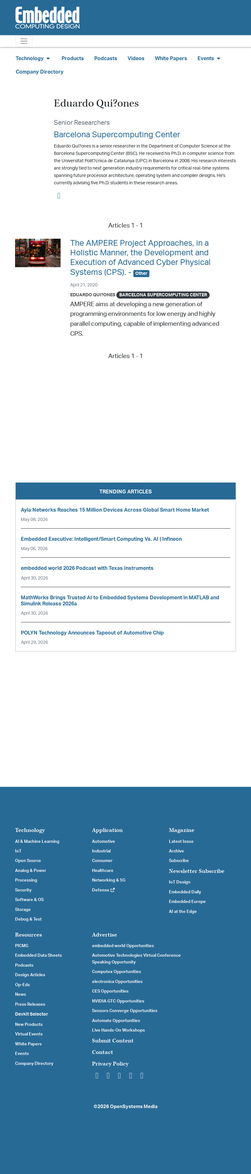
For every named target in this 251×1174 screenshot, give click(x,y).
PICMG (21, 946)
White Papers (171, 58)
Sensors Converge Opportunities (124, 1011)
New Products (29, 1024)
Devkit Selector (31, 1014)
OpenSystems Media (133, 1106)
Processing (26, 880)
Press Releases (30, 1004)
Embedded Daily (185, 892)
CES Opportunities (110, 991)
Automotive (103, 841)
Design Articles (30, 975)
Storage (23, 910)
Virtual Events (29, 1034)
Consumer (102, 861)
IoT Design (179, 882)
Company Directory (39, 72)
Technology (30, 830)
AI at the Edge (183, 912)
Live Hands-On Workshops (118, 1030)
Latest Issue (181, 841)
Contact (102, 1052)
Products (73, 58)
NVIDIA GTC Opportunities (118, 1001)
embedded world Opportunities (123, 946)
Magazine (181, 830)
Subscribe (179, 861)
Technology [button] (33, 58)
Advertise (104, 934)
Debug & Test (28, 919)
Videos (136, 58)
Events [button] (209, 58)
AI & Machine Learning (37, 841)
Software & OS (29, 900)
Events (22, 1054)
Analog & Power (30, 871)
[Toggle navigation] (23, 41)
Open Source (28, 861)
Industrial (101, 851)
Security (23, 890)
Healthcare (102, 871)
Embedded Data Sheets (38, 955)
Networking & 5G (108, 880)
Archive (176, 851)
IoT (18, 851)
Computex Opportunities (116, 972)
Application (107, 830)
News (20, 994)
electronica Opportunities (117, 982)
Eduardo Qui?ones (92, 294)
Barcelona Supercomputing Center (117, 135)
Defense (103, 890)
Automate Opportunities (116, 1021)
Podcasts (105, 58)
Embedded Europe (187, 902)
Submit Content (113, 1040)
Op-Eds (22, 985)
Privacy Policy (110, 1063)
